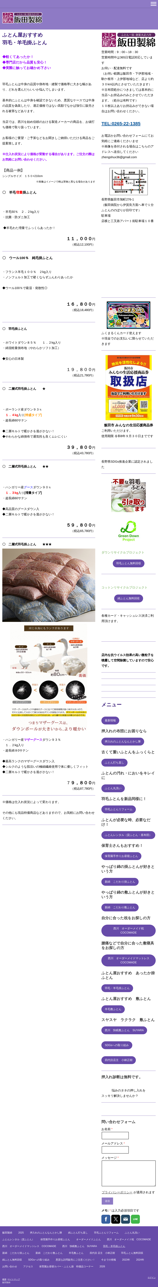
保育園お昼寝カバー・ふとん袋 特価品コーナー (66, 1266)
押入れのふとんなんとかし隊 (123, 741)
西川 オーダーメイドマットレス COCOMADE (130, 960)
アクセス (28, 1266)
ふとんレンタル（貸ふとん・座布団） (128, 835)
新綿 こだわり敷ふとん (120, 907)
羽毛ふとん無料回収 (128, 563)
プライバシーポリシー (117, 1192)
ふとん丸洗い (113, 788)
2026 (102, 1266)
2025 (21, 1232)
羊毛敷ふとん (113, 1009)
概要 (4, 1279)
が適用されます (128, 1192)
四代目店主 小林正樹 (118, 1060)
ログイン (152, 1277)
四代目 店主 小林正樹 (102, 1253)
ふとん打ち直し (114, 762)
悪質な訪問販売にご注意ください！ (75, 1259)
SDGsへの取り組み (117, 1045)
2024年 (140, 1259)
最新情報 (110, 720)
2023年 (126, 1259)
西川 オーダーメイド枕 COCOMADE (130, 930)
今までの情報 (108, 1259)
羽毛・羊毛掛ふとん (117, 988)
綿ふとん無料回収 (129, 598)
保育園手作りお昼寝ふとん (121, 856)
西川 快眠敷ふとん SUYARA (124, 1030)
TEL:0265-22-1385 (120, 123)
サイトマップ (14, 1279)
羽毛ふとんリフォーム (118, 809)
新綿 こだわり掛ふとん (120, 881)
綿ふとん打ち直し (78, 1232)
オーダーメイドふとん (88, 1239)
